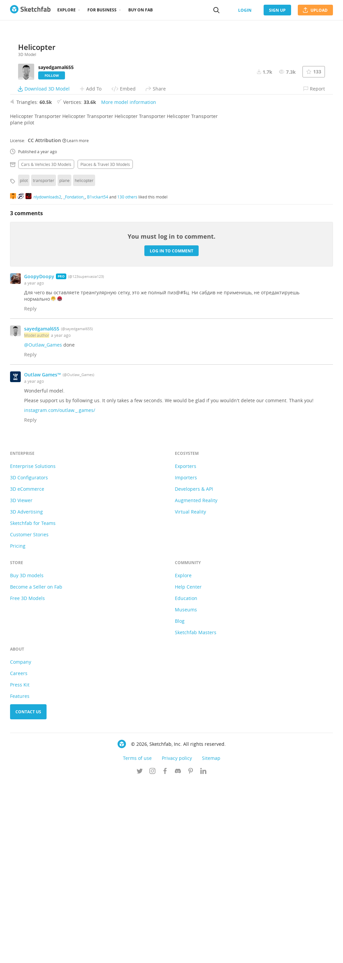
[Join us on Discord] (178, 952)
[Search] (216, 10)
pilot (24, 361)
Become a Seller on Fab (36, 768)
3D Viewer (21, 681)
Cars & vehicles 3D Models (46, 345)
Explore (66, 10)
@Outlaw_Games (43, 526)
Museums (186, 790)
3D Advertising (26, 692)
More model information (128, 283)
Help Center (188, 768)
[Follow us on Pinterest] (191, 952)
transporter (43, 361)
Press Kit (19, 865)
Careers (18, 854)
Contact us (28, 893)
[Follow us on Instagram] (152, 952)
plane (64, 361)
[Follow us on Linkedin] (203, 952)
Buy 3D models (27, 756)
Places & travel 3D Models (105, 345)
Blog (180, 802)
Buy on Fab (140, 10)
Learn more (75, 321)
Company (20, 843)
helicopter (84, 361)
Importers (186, 658)
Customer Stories (29, 715)
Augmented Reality (196, 681)
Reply (30, 489)
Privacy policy (177, 939)
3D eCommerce (27, 670)
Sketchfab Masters (195, 813)
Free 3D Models (27, 779)
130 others (127, 377)
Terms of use (137, 939)
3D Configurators (29, 658)
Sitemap (211, 939)
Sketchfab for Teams (33, 704)
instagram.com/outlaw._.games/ (59, 591)
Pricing (17, 727)
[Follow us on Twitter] (140, 952)
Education (186, 779)
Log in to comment (171, 431)
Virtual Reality (190, 692)
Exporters (185, 647)
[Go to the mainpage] (30, 10)
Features (19, 877)
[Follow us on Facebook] (165, 952)
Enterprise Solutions (33, 647)
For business (102, 10)
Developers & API (194, 670)
